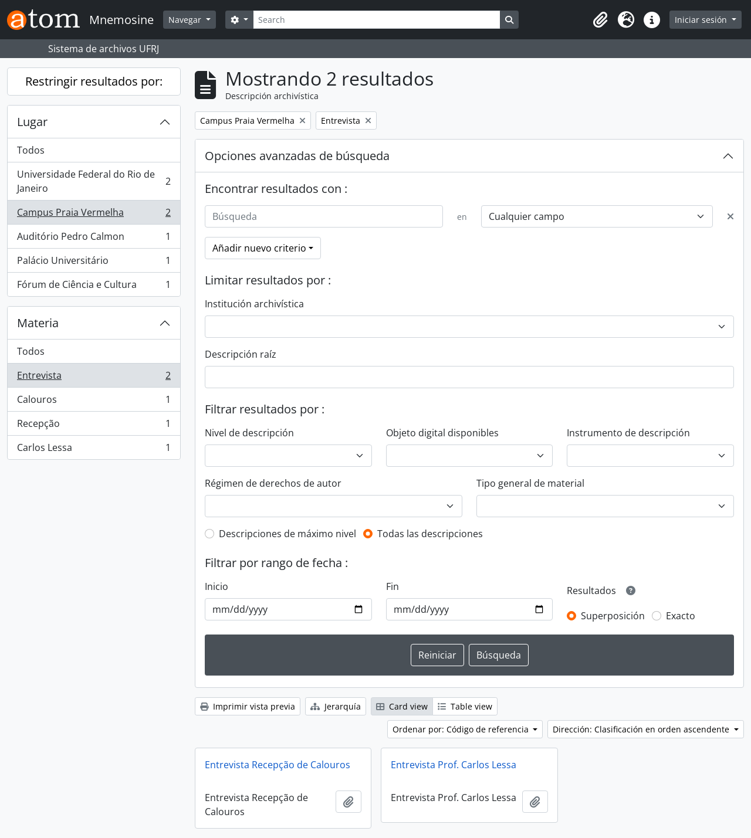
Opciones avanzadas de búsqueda (297, 156)
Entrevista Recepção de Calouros (277, 764)
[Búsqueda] (324, 216)
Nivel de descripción (249, 432)
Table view (465, 706)
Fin (392, 586)
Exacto (680, 615)
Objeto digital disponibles (442, 432)
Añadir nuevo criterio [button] (259, 248)
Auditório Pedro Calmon (93, 239)
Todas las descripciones (430, 533)
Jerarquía (335, 706)
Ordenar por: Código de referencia (462, 729)
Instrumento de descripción (628, 432)
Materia (38, 323)
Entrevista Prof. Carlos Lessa (453, 764)
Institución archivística (254, 303)
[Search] (376, 20)
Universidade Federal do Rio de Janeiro (93, 181)
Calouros (93, 402)
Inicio (216, 586)
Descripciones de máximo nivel (287, 533)
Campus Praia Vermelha (93, 215)
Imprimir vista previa (247, 706)
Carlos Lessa (93, 449)
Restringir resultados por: (94, 81)
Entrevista (93, 378)
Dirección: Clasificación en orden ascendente (642, 729)
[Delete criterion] (730, 216)
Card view (402, 706)
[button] (600, 20)
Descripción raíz (240, 354)
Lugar (32, 122)
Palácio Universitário (93, 263)
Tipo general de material (530, 483)
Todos (31, 150)
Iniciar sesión (702, 19)
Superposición (613, 615)
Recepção (93, 426)
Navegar (186, 19)
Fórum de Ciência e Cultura (93, 286)
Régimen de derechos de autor (273, 483)
